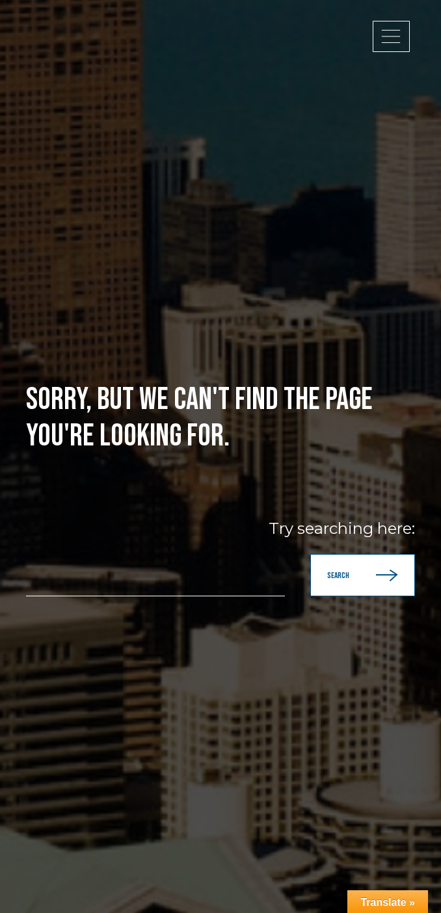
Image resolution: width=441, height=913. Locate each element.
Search (362, 575)
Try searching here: (342, 529)
